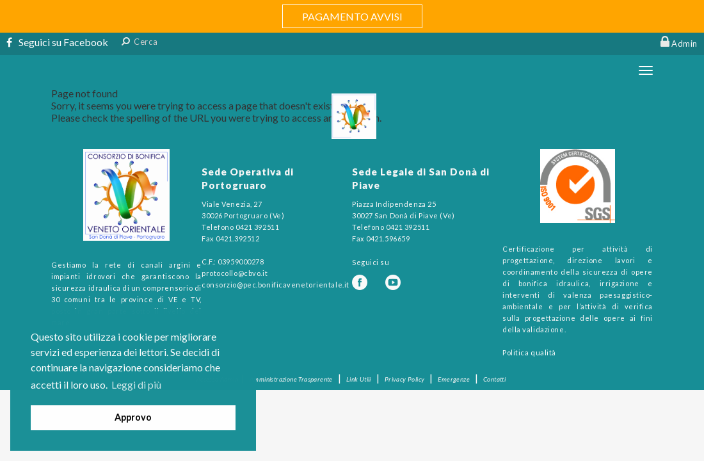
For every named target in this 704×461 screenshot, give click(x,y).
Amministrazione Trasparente (291, 379)
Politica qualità (529, 352)
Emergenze (454, 379)
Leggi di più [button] (136, 384)
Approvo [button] (133, 417)
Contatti (494, 379)
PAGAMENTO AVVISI (352, 16)
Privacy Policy (405, 379)
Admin (684, 43)
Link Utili (358, 379)
